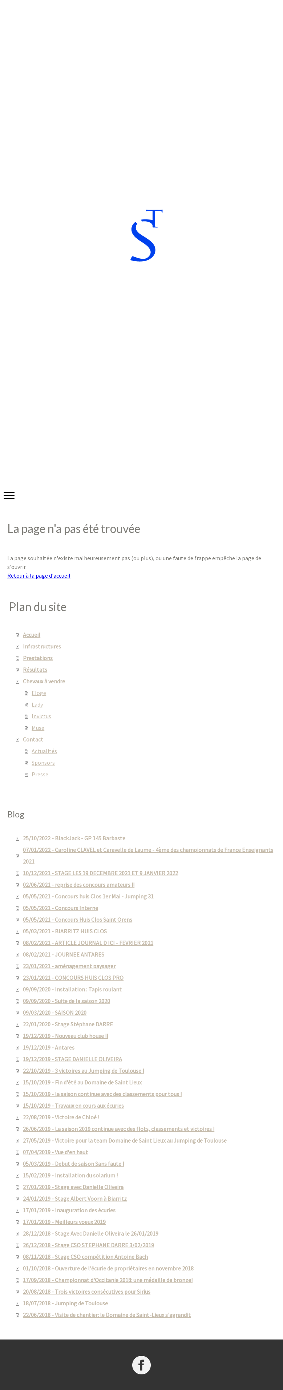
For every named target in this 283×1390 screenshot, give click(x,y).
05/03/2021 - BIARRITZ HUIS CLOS (65, 931)
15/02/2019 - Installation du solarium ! (70, 1175)
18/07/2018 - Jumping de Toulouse (65, 1303)
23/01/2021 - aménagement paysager (69, 966)
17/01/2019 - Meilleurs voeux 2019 (64, 1221)
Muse (38, 727)
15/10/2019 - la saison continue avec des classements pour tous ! (102, 1094)
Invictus (41, 716)
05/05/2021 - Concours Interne (60, 908)
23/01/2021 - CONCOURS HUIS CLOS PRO (73, 977)
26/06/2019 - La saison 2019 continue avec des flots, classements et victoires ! (118, 1128)
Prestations (38, 658)
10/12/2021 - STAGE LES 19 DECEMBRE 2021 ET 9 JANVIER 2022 (100, 873)
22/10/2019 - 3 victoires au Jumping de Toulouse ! (83, 1070)
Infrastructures (42, 646)
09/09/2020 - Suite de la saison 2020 (66, 1001)
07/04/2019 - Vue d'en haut (55, 1152)
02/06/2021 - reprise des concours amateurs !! (78, 884)
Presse (40, 774)
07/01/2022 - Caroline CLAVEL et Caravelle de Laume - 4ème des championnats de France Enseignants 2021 (148, 855)
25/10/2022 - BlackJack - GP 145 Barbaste (74, 838)
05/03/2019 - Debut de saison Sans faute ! (73, 1163)
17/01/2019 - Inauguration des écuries (69, 1210)
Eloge (39, 692)
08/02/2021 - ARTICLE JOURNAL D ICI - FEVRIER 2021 (88, 942)
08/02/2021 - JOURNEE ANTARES (63, 954)
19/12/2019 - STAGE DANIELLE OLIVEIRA (72, 1059)
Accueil (31, 634)
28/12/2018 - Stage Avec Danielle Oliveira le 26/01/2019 (90, 1233)
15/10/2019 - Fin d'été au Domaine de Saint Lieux (82, 1082)
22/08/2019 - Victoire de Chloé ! (61, 1117)
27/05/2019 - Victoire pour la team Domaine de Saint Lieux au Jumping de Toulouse (125, 1140)
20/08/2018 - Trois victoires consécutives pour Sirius (86, 1291)
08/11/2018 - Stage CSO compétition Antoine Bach (85, 1256)
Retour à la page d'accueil (38, 575)
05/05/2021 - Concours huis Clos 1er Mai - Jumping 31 (88, 896)
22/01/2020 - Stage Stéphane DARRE (68, 1024)
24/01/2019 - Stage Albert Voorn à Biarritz (75, 1198)
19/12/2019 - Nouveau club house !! (65, 1035)
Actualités (44, 751)
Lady (37, 704)
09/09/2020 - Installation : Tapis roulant (72, 989)
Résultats (35, 669)
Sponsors (43, 762)
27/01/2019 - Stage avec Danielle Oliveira (73, 1187)
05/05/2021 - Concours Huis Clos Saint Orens (77, 919)
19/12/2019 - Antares (48, 1047)
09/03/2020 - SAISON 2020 (54, 1012)
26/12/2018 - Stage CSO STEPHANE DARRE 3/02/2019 (88, 1245)
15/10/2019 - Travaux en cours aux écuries (73, 1105)
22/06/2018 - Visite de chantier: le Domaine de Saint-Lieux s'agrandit (107, 1314)
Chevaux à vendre (44, 681)
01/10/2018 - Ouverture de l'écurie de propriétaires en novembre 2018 (108, 1268)
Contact (33, 739)
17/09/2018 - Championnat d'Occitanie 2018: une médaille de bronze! (108, 1280)
